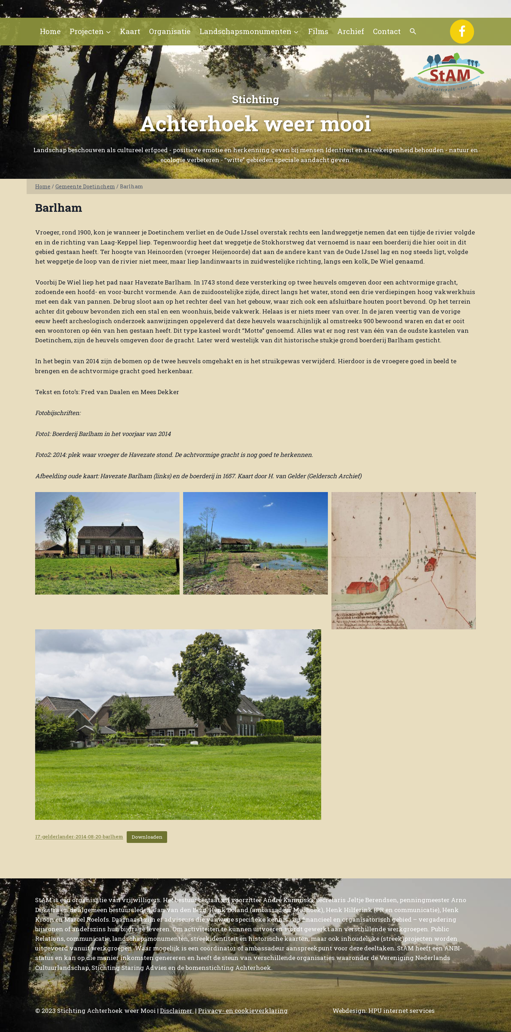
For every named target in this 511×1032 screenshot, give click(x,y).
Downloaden (147, 837)
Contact (387, 31)
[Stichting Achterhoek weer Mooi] (448, 72)
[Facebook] (462, 32)
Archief (350, 31)
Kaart (130, 31)
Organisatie (170, 31)
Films (318, 31)
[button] (413, 31)
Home (50, 31)
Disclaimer (177, 1010)
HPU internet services (401, 1010)
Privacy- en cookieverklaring (243, 1010)
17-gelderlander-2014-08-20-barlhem (79, 837)
